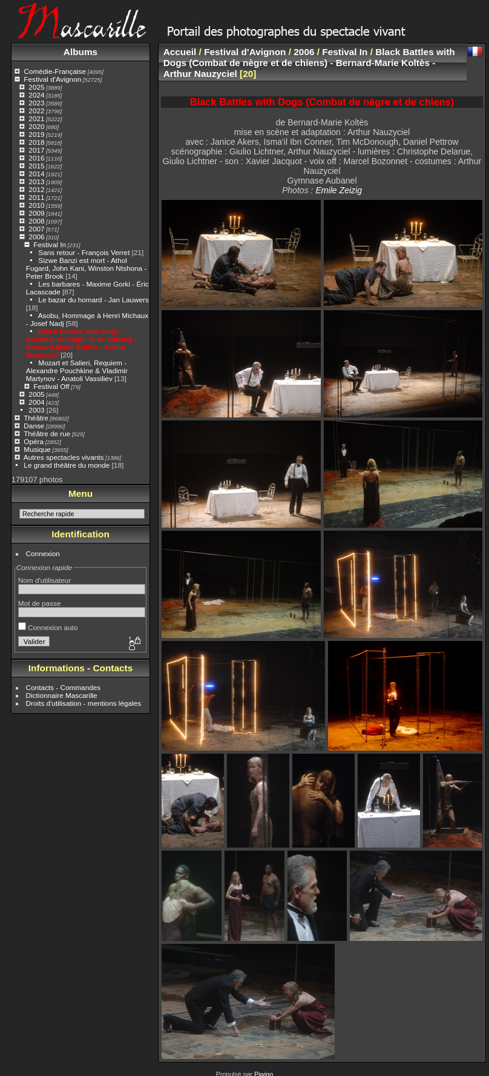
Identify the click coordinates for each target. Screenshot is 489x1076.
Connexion (43, 553)
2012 (36, 189)
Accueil (180, 52)
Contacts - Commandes (63, 687)
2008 (36, 221)
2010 (36, 205)
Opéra (34, 441)
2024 (36, 95)
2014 (36, 174)
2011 (36, 197)
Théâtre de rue (47, 433)
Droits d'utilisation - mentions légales (84, 703)
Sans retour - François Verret (84, 252)
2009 (36, 213)
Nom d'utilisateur (44, 580)
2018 (36, 142)
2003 (36, 410)
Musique (37, 449)
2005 (36, 394)
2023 (36, 103)
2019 (36, 134)
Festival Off (51, 386)
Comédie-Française (55, 71)
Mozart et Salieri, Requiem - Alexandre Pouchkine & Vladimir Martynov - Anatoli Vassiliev (77, 370)
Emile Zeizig (338, 190)
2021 (36, 118)
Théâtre (36, 418)
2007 (36, 229)
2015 (36, 166)
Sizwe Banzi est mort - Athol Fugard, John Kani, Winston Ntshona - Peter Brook (86, 268)
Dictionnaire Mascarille (61, 695)
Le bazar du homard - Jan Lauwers (93, 300)
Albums (80, 52)
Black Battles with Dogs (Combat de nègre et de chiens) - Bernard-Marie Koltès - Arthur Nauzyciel (81, 343)
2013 (36, 181)
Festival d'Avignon (52, 79)
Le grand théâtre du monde (67, 465)
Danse (34, 426)
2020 (36, 126)
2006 (36, 237)
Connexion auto (48, 627)
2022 (36, 111)
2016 (36, 158)
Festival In (49, 244)
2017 (36, 150)
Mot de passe (39, 603)
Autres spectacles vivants (64, 457)
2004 (36, 402)
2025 (36, 87)
